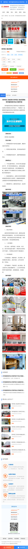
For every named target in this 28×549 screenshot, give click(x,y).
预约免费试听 (14, 77)
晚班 (9, 59)
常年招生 (20, 54)
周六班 (13, 59)
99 (26, 45)
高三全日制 (11, 15)
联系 (20, 12)
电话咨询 (21, 547)
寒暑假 (9, 61)
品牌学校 (10, 538)
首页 (3, 12)
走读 (16, 54)
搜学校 (5, 2)
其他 (14, 61)
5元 (24, 51)
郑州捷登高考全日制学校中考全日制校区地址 (13, 376)
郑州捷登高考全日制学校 (17, 2)
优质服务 (21, 73)
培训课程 (16, 538)
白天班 (4, 59)
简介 (12, 12)
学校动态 (23, 538)
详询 (8, 51)
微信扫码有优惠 (14, 532)
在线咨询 (7, 547)
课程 (8, 12)
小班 (12, 54)
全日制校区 (5, 66)
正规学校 (9, 73)
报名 (24, 12)
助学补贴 (15, 73)
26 (7, 45)
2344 (2, 45)
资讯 (16, 12)
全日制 (4, 61)
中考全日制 (19, 66)
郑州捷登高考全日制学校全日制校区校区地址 (13, 390)
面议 (8, 54)
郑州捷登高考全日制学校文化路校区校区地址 (13, 382)
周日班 (19, 59)
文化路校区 (12, 66)
